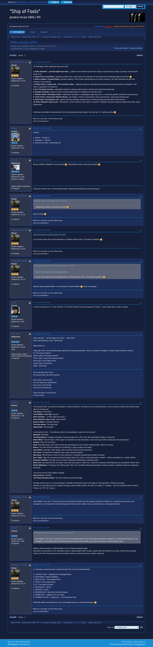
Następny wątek (135, 48)
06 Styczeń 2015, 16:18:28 (41, 528)
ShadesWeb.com (25, 644)
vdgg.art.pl (108, 26)
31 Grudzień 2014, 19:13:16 (41, 261)
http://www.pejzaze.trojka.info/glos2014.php (49, 234)
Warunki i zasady (132, 642)
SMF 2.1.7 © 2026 (13, 642)
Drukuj (140, 55)
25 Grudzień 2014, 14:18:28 (41, 128)
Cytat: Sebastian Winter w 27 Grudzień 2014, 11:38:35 (55, 266)
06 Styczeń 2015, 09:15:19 (41, 497)
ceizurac (15, 333)
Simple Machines (25, 642)
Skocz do (110, 627)
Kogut (14, 128)
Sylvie (83, 37)
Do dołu (13, 55)
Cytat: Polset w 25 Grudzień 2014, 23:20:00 (52, 201)
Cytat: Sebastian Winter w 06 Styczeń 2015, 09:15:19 (55, 533)
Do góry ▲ (142, 642)
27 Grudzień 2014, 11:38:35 (41, 230)
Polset (14, 160)
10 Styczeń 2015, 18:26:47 (41, 565)
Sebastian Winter (19, 62)
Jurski (14, 302)
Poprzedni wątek (121, 48)
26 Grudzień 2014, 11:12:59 (41, 196)
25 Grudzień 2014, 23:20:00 (41, 160)
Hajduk (14, 402)
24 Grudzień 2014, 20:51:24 (41, 62)
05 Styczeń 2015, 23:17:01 (41, 402)
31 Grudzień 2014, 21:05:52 (41, 302)
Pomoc (124, 642)
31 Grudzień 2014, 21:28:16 (41, 333)
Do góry (13, 617)
